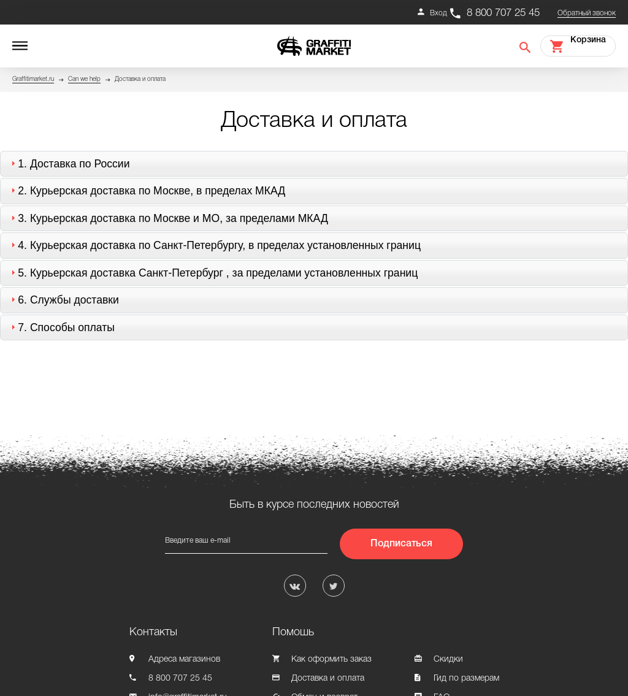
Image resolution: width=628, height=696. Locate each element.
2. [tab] (146, 191)
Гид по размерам (466, 679)
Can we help (84, 79)
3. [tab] (168, 218)
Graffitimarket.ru (33, 79)
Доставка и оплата (327, 679)
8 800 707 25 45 (503, 13)
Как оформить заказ (331, 659)
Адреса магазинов (184, 659)
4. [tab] (214, 245)
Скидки (448, 659)
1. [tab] (68, 164)
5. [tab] (213, 273)
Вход (438, 13)
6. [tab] (63, 300)
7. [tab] (61, 327)
